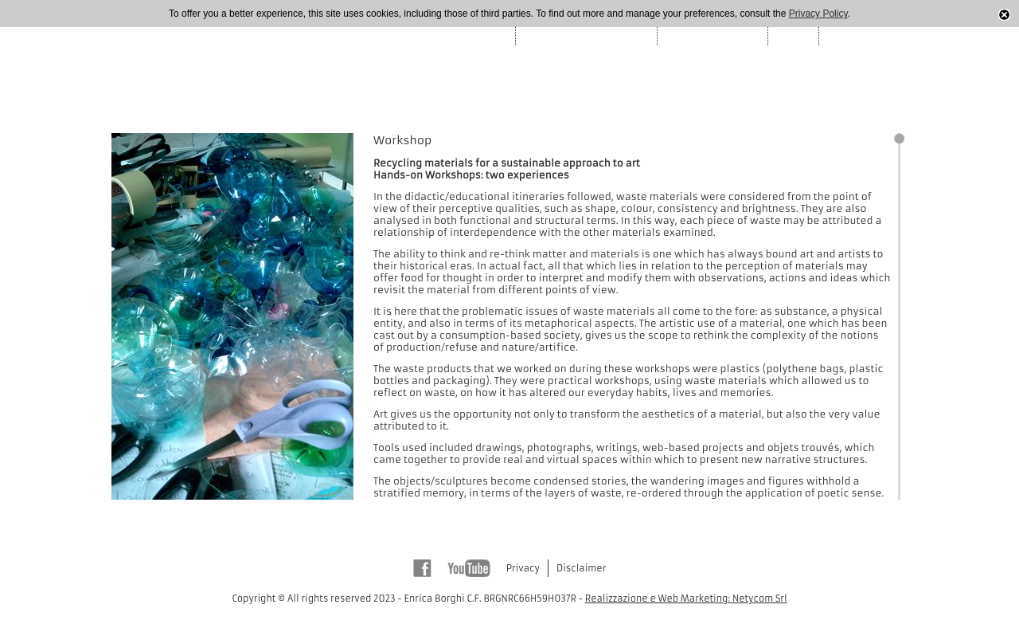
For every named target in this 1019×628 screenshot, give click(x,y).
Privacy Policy (818, 13)
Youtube (468, 568)
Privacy (523, 568)
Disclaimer (581, 568)
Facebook (422, 568)
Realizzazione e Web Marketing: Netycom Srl (686, 598)
